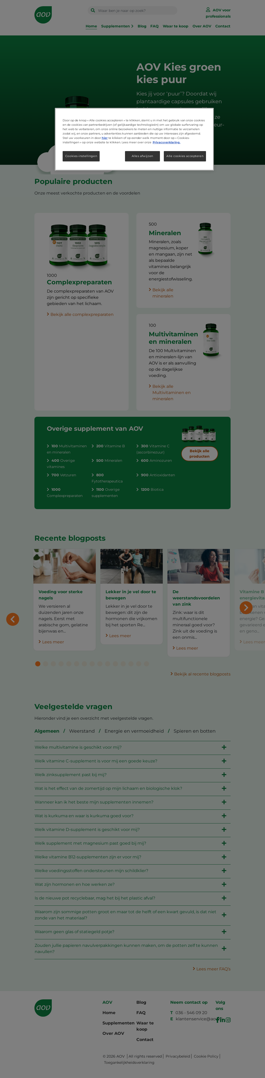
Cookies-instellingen (81, 156)
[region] (134, 139)
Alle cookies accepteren (184, 156)
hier (105, 138)
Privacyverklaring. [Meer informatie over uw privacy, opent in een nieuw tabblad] (166, 142)
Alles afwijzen (142, 156)
